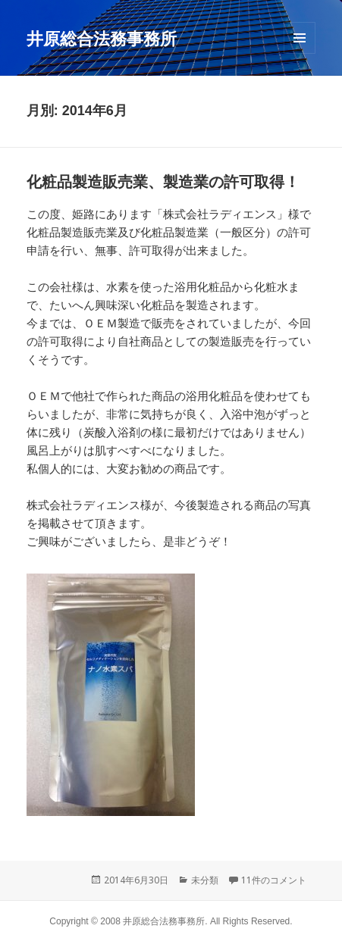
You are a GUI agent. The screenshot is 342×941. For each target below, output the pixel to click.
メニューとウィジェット (299, 53)
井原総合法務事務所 (102, 38)
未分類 (204, 880)
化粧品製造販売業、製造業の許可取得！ (163, 182)
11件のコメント (273, 880)
